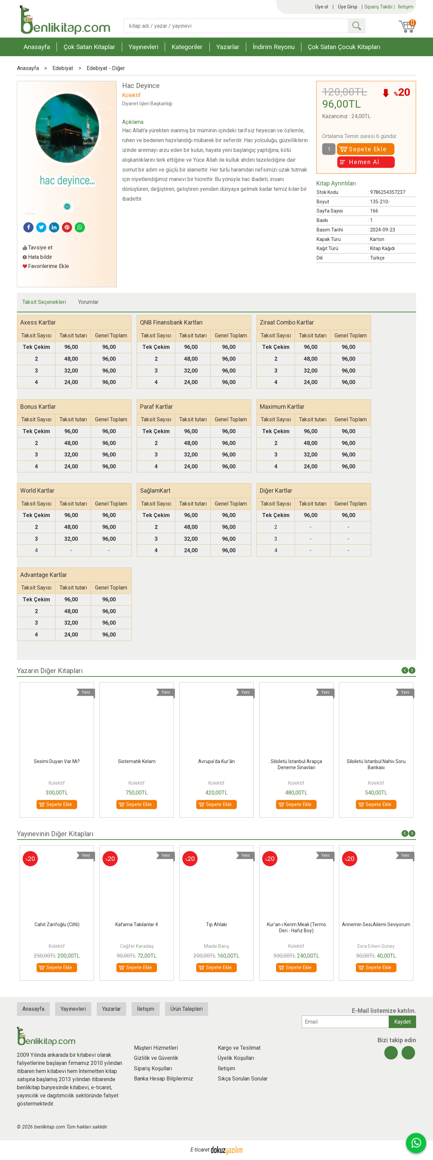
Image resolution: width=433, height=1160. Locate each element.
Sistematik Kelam (216, 761)
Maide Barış (296, 946)
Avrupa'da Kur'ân (296, 761)
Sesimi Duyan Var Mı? (137, 761)
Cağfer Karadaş (216, 946)
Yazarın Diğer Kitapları (50, 671)
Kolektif (57, 783)
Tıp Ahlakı (296, 924)
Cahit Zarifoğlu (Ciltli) (136, 924)
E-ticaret (199, 1149)
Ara (356, 26)
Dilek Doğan (56, 946)
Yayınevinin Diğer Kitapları (55, 834)
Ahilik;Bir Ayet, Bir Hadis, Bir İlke (57, 924)
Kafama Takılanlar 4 (216, 924)
